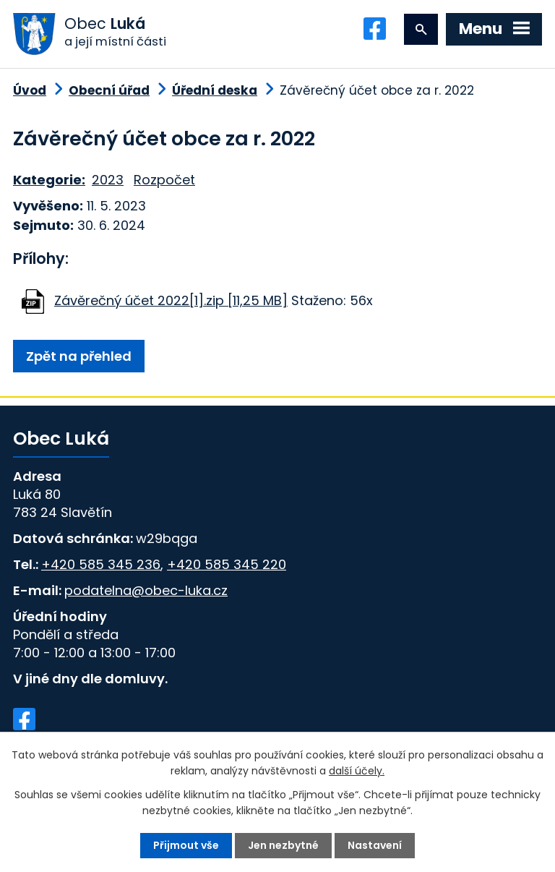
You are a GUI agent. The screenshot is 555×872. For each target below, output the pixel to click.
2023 (108, 180)
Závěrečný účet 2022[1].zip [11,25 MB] (171, 300)
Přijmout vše (186, 845)
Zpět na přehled (79, 356)
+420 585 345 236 (100, 564)
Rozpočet (164, 180)
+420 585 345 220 (226, 564)
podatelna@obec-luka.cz (146, 590)
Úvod (29, 90)
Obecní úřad (109, 90)
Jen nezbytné (283, 845)
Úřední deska (214, 90)
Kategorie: (49, 180)
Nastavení (375, 845)
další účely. (356, 771)
